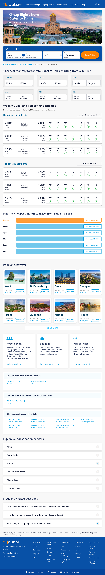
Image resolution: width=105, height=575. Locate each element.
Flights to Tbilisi (94, 542)
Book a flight (37, 542)
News (49, 548)
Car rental (78, 546)
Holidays (78, 554)
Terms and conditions (10, 553)
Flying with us (48, 4)
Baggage (36, 554)
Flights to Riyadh (92, 547)
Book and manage (33, 4)
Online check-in (66, 542)
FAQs (62, 546)
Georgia (28, 64)
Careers (77, 557)
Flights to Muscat (92, 553)
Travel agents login (65, 561)
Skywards (74, 4)
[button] (52, 446)
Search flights (90, 55)
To (26, 53)
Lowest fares (79, 542)
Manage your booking (51, 543)
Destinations (62, 4)
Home (5, 64)
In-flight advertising (64, 555)
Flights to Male (94, 558)
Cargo (49, 556)
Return (9, 49)
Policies (5, 549)
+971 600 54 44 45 (9, 557)
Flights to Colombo (92, 563)
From (8, 53)
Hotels (77, 550)
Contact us (50, 552)
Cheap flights (16, 64)
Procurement (65, 550)
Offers (35, 546)
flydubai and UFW (51, 561)
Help (83, 4)
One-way (20, 49)
